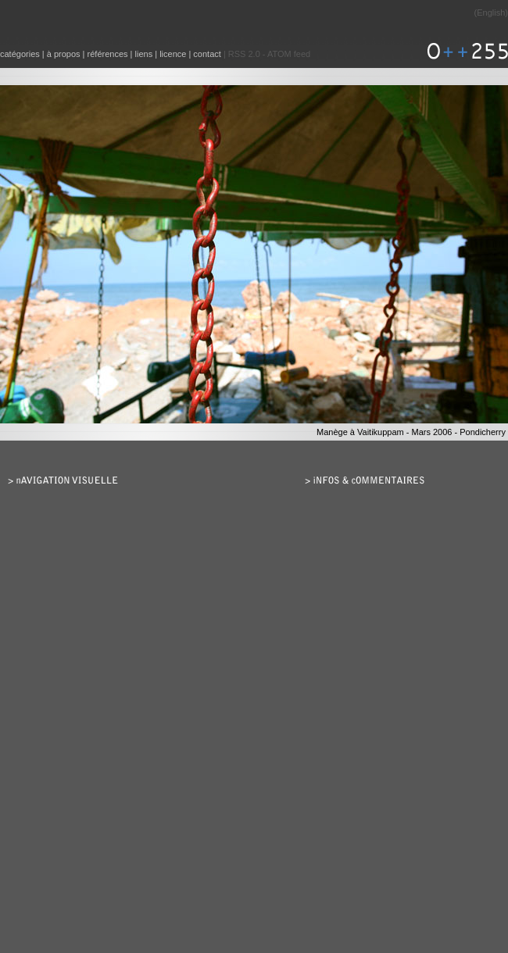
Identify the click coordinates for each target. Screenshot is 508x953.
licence (172, 54)
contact (206, 54)
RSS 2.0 (244, 54)
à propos (63, 54)
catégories (20, 54)
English (491, 12)
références (108, 54)
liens (144, 54)
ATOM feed (288, 54)
